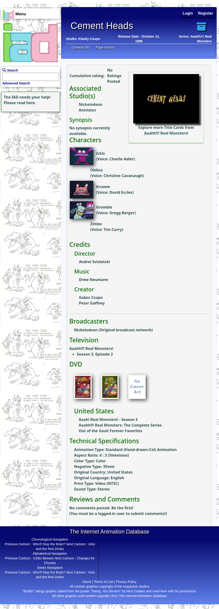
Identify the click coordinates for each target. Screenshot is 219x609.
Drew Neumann (93, 279)
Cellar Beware (43, 558)
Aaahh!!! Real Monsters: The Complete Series (120, 425)
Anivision (87, 110)
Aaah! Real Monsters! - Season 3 (108, 419)
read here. (26, 102)
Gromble (104, 207)
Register (205, 13)
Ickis (100, 153)
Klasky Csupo (89, 39)
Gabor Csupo (91, 297)
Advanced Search (16, 83)
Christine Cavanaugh (123, 175)
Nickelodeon (90, 104)
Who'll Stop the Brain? (49, 544)
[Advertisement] (29, 142)
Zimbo (96, 223)
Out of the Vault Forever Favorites (110, 430)
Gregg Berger (122, 212)
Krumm (103, 186)
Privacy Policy (126, 582)
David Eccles (121, 192)
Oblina (96, 170)
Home (86, 582)
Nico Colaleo (135, 591)
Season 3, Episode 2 (95, 354)
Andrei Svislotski (94, 261)
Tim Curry (113, 229)
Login (188, 13)
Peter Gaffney (92, 303)
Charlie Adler (122, 159)
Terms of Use (103, 582)
